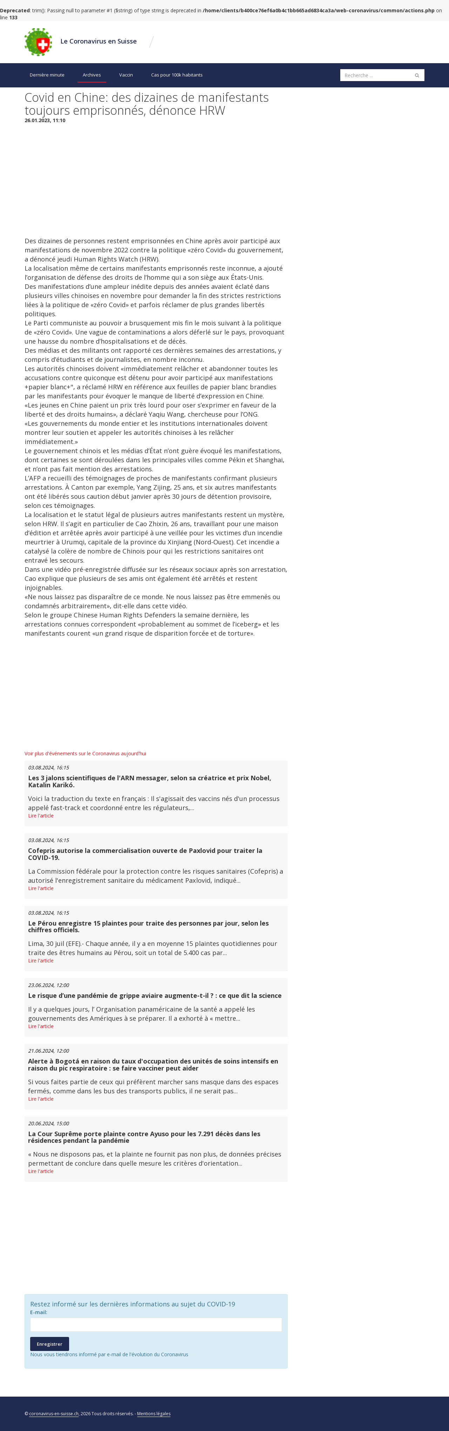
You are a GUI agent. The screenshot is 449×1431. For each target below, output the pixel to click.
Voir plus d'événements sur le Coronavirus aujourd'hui (85, 753)
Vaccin (126, 75)
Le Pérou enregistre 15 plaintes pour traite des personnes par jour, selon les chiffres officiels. (148, 926)
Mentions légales (153, 1414)
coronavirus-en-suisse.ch (54, 1414)
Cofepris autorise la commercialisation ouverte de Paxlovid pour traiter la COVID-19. (145, 854)
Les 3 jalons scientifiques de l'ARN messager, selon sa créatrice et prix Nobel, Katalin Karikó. (149, 781)
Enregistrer (49, 1344)
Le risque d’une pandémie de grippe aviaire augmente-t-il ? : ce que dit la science (155, 995)
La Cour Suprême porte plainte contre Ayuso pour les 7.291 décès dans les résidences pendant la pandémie (144, 1137)
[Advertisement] (156, 180)
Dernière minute (47, 75)
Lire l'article (41, 815)
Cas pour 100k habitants (177, 75)
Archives (92, 75)
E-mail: (38, 1312)
